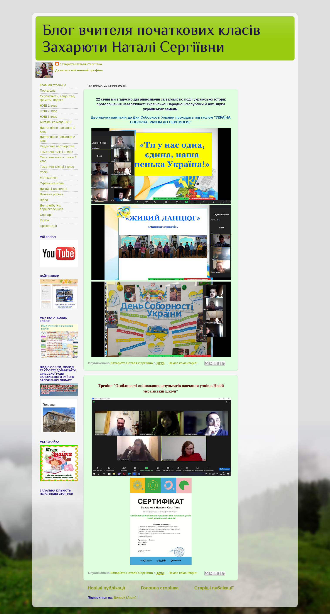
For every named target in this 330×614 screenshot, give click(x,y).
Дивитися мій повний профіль (79, 70)
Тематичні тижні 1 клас (56, 152)
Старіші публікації (214, 587)
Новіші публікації (106, 587)
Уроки (44, 172)
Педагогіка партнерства (57, 146)
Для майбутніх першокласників (51, 207)
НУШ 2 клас (48, 111)
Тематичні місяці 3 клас (57, 166)
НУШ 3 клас (48, 116)
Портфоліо (48, 90)
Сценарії (46, 214)
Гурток (44, 220)
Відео (44, 200)
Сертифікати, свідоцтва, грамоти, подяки (57, 98)
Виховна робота (51, 194)
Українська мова (52, 183)
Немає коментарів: (183, 363)
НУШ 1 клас (48, 105)
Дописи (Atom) (125, 597)
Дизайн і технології (53, 189)
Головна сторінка (159, 587)
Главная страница (53, 85)
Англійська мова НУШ (56, 122)
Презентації (48, 226)
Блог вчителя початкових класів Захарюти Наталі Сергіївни (151, 38)
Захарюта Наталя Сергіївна (81, 64)
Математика (48, 178)
